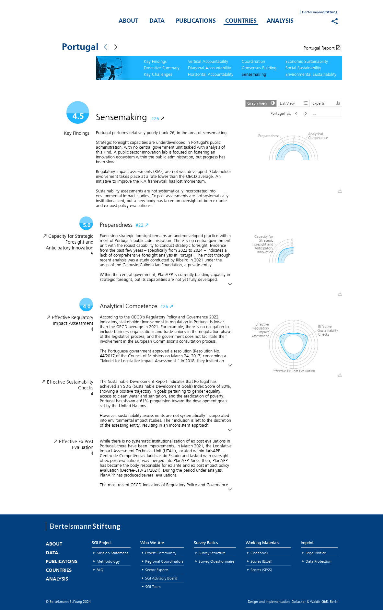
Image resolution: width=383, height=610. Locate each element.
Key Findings (155, 61)
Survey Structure (212, 552)
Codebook (259, 552)
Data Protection (318, 561)
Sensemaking (254, 74)
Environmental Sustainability (310, 74)
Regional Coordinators (164, 561)
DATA (157, 21)
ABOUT (128, 21)
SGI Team (153, 586)
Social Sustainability (303, 67)
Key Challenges (158, 74)
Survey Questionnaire (216, 561)
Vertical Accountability (208, 61)
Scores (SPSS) (261, 569)
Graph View (261, 103)
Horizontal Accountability (210, 74)
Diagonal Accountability (209, 67)
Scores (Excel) (261, 561)
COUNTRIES (241, 21)
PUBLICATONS (61, 561)
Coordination (253, 61)
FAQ (100, 569)
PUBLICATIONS (196, 21)
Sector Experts (156, 569)
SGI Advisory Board (161, 578)
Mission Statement (112, 552)
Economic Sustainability (306, 61)
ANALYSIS (280, 21)
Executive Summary (162, 67)
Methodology (108, 561)
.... (315, 113)
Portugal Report (322, 48)
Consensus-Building (259, 67)
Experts (327, 103)
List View (294, 103)
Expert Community (160, 552)
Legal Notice (316, 552)
